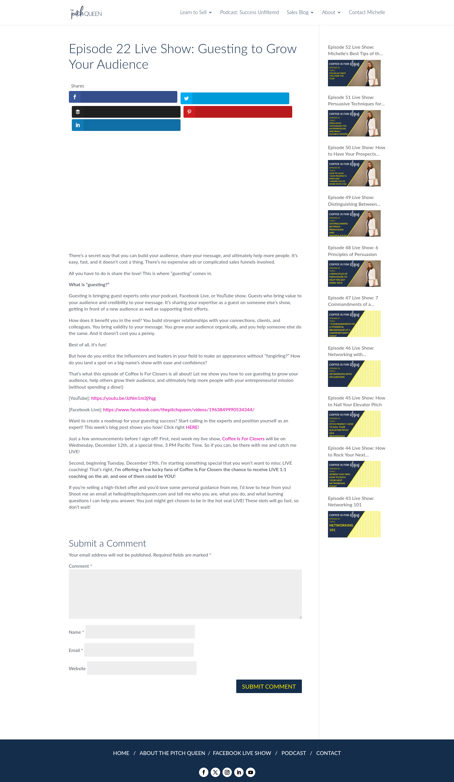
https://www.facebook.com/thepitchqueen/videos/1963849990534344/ (178, 381)
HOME (121, 725)
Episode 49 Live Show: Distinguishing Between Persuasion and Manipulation (352, 200)
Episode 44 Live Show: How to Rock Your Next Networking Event (356, 451)
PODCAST (294, 725)
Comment (80, 537)
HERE (192, 399)
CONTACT (328, 725)
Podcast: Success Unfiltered (249, 13)
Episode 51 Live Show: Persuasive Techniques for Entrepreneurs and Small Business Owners (354, 100)
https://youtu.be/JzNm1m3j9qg (123, 370)
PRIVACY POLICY (216, 770)
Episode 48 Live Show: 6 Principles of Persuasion (353, 251)
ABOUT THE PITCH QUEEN (173, 725)
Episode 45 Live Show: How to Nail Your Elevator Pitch (356, 401)
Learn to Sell (193, 13)
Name (76, 603)
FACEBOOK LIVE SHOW (243, 725)
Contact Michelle (367, 13)
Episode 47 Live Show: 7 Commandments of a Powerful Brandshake (353, 301)
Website (77, 640)
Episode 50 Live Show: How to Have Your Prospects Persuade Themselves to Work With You (356, 150)
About (328, 13)
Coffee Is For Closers (243, 410)
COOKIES (242, 770)
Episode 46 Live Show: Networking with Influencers (351, 351)
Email (76, 622)
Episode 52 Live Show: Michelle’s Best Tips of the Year (355, 50)
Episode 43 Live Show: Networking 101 (351, 501)
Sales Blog (297, 13)
